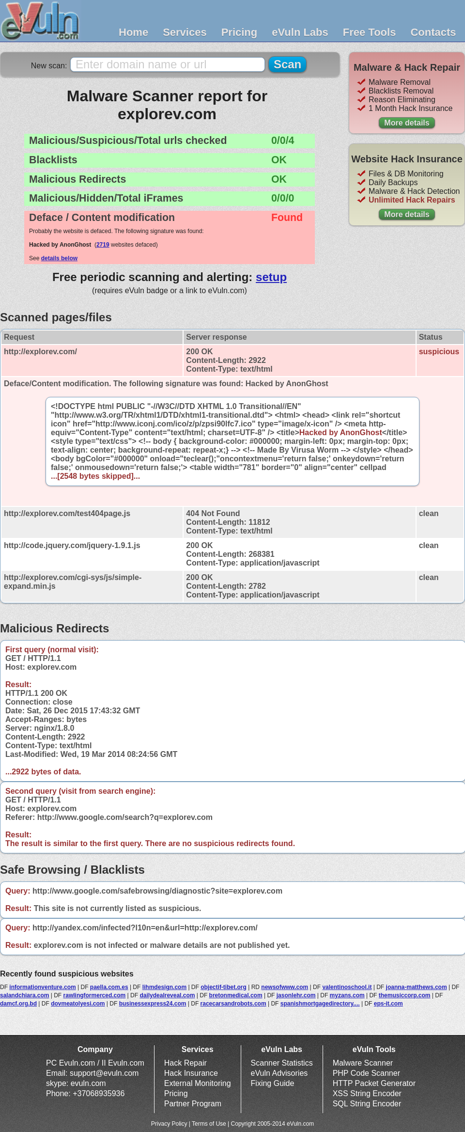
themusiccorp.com (405, 995)
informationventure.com (42, 987)
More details (406, 123)
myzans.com (347, 995)
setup (271, 276)
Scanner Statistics (282, 1063)
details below (59, 258)
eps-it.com (388, 1003)
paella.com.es (109, 987)
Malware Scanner (363, 1063)
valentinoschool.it (347, 987)
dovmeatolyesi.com (78, 1003)
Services (185, 32)
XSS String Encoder (367, 1093)
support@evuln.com (104, 1073)
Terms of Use (209, 1123)
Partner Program (192, 1104)
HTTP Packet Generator (374, 1083)
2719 (102, 244)
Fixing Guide (272, 1083)
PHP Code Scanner (366, 1073)
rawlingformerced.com (94, 995)
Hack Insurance (191, 1073)
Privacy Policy (169, 1123)
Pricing (239, 32)
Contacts (433, 32)
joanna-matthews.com (416, 987)
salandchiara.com (24, 995)
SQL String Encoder (367, 1104)
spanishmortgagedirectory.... (320, 1003)
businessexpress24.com (152, 1003)
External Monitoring (197, 1083)
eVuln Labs (300, 32)
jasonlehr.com (296, 995)
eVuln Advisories (279, 1073)
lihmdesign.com (164, 987)
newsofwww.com (284, 987)
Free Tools (369, 32)
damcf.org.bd (18, 1003)
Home (133, 32)
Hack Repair (185, 1063)
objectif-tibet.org (224, 987)
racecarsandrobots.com (233, 1003)
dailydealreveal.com (167, 995)
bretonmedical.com (236, 995)
